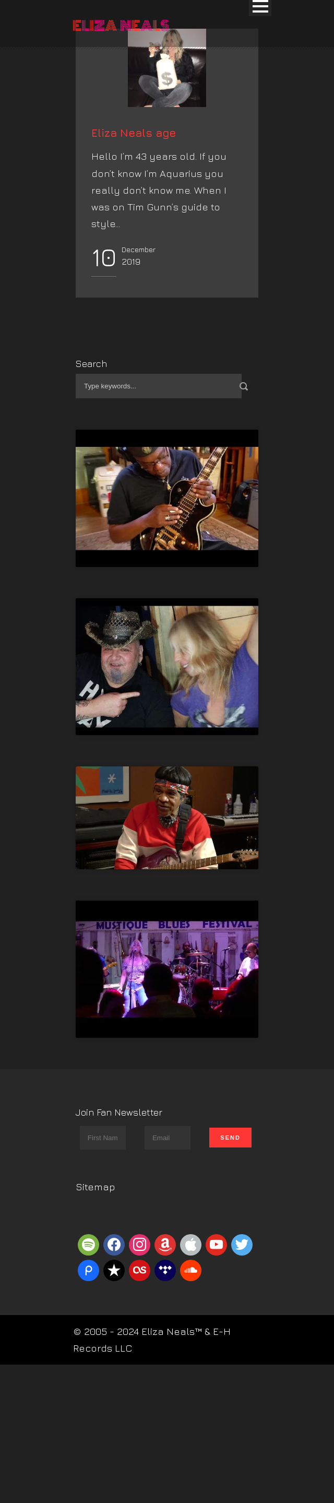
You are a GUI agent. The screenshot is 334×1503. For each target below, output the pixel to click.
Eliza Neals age (133, 237)
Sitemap (95, 1291)
